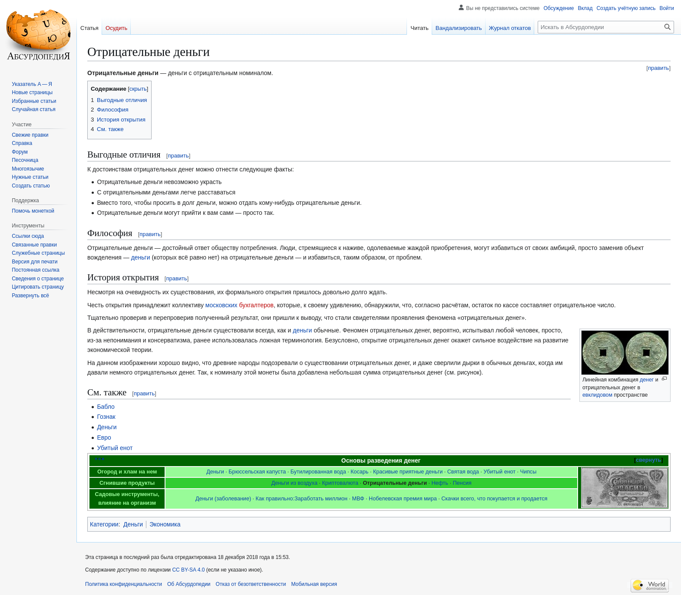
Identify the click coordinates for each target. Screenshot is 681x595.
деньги (140, 257)
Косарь (359, 472)
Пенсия (462, 483)
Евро (104, 437)
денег (647, 380)
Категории (104, 524)
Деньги (106, 427)
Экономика (164, 524)
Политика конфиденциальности (123, 584)
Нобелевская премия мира (403, 499)
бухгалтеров (256, 305)
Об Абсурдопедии (189, 584)
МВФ (358, 499)
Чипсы (528, 472)
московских (221, 305)
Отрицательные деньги (395, 483)
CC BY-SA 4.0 (188, 570)
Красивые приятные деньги (408, 472)
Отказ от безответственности (251, 584)
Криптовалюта (340, 483)
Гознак (106, 416)
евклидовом (597, 395)
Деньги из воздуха (294, 483)
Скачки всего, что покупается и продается (494, 499)
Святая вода (463, 472)
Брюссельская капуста (257, 472)
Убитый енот (114, 447)
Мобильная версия (314, 584)
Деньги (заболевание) (223, 499)
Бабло (105, 406)
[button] (30, 296)
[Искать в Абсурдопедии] (606, 27)
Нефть (439, 483)
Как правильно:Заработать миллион (301, 499)
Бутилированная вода (318, 472)
